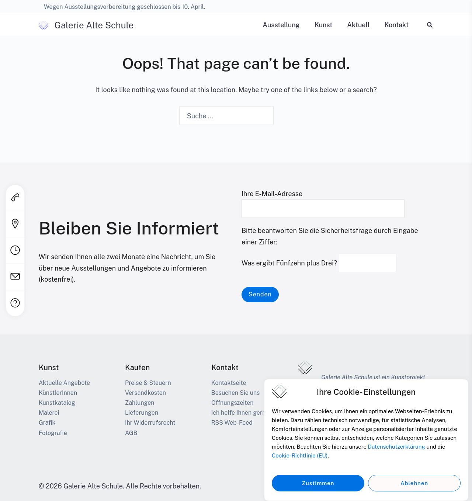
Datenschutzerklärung (396, 452)
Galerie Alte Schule (93, 25)
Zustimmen (318, 488)
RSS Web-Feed (232, 422)
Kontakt (396, 25)
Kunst (324, 25)
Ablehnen (414, 488)
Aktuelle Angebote (64, 382)
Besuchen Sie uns (235, 392)
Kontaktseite (228, 382)
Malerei (49, 412)
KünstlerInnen (58, 392)
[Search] (284, 116)
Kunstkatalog (57, 402)
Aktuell (358, 25)
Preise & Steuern (148, 382)
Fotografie (53, 432)
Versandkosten (145, 392)
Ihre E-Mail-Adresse (323, 201)
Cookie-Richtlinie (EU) (299, 460)
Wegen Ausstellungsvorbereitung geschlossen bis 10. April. (124, 6)
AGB (131, 432)
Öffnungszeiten (232, 402)
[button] (430, 24)
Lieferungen (141, 412)
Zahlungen (140, 402)
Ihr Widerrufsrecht (150, 422)
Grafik (47, 422)
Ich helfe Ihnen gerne (240, 412)
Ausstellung (281, 25)
